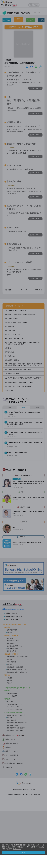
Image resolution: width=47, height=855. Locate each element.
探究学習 (10, 707)
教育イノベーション (13, 794)
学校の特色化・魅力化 (14, 684)
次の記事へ (37, 298)
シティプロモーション (14, 750)
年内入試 (10, 726)
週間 (23, 441)
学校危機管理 (11, 686)
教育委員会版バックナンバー (30, 19)
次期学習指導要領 (13, 673)
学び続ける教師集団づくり (16, 689)
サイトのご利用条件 (13, 798)
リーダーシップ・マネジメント (17, 752)
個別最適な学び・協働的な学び (17, 771)
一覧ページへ (23, 298)
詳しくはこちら (34, 89)
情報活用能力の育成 (14, 768)
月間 (37, 441)
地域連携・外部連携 (14, 691)
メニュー (43, 5)
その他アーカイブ (40, 19)
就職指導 (10, 723)
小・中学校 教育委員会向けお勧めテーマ (20, 731)
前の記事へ (10, 298)
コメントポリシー (13, 802)
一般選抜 (10, 721)
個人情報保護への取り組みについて (20, 833)
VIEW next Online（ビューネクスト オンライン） (14, 646)
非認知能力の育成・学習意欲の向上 (19, 766)
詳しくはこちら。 (18, 848)
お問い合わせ (11, 810)
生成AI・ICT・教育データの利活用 (18, 712)
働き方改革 (11, 681)
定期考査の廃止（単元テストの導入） (20, 700)
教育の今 (9, 790)
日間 (9, 441)
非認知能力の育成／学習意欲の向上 (19, 715)
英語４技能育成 (12, 705)
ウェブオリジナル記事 (8, 19)
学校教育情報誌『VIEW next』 (18, 652)
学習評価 (10, 702)
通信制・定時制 (12, 694)
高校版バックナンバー (19, 19)
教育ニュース (14, 778)
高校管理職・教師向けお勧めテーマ (18, 667)
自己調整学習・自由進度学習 (17, 710)
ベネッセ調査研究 (13, 739)
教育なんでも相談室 (13, 786)
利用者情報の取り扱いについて (18, 806)
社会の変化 (11, 675)
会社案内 (36, 833)
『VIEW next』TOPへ (39, 13)
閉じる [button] (23, 852)
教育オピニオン (12, 782)
